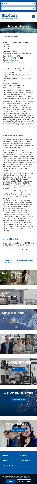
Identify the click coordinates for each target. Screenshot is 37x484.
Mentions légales (9, 261)
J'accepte (10, 481)
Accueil (5, 36)
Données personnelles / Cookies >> (18, 262)
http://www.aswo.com (17, 62)
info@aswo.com (13, 60)
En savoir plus (24, 481)
